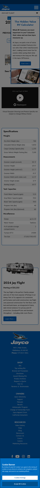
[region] (20, 473)
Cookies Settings (19, 478)
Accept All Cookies (20, 484)
